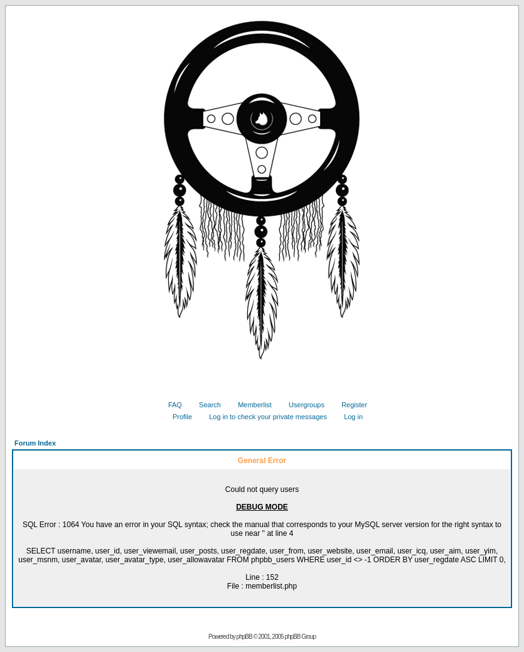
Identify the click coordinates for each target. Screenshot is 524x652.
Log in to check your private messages (263, 416)
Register (349, 405)
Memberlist (250, 405)
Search (205, 405)
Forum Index (35, 443)
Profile (177, 416)
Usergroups (301, 405)
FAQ (170, 405)
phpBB (244, 636)
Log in (348, 416)
